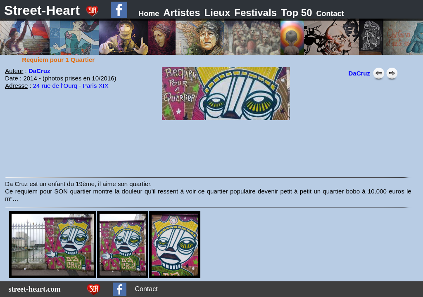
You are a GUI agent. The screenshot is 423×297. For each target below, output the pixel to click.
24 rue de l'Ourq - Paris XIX (71, 85)
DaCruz (39, 70)
